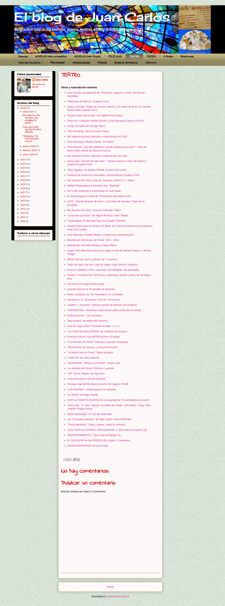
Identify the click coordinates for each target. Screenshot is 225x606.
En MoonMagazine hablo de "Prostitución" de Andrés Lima (99, 196)
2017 (23, 192)
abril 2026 (28, 111)
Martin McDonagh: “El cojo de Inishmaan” (89, 414)
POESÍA (151, 56)
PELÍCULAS (115, 56)
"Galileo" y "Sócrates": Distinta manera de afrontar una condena (102, 305)
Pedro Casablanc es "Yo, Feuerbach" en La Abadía (95, 294)
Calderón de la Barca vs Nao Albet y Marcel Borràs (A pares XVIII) (103, 175)
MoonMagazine (81, 62)
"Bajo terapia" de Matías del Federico (87, 320)
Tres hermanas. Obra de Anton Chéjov (88, 131)
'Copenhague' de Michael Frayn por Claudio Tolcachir (96, 220)
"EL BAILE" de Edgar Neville (82, 394)
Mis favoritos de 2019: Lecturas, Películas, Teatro (94, 210)
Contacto (150, 62)
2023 (23, 168)
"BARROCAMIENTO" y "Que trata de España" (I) (94, 435)
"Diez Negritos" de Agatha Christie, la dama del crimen (97, 169)
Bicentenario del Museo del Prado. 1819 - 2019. (93, 240)
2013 (23, 209)
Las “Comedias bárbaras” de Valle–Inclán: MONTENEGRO (99, 419)
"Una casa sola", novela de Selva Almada (31, 129)
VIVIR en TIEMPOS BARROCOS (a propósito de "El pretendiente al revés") (108, 400)
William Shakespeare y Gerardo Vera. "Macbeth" (93, 185)
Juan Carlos (42, 79)
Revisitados (187, 56)
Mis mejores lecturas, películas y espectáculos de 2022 (97, 136)
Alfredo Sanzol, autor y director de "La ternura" (92, 259)
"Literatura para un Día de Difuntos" (86, 378)
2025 (23, 159)
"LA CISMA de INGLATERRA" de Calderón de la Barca (97, 331)
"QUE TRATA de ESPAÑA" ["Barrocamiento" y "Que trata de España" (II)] (107, 429)
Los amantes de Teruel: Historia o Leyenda (90, 368)
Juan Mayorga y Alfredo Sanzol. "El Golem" (90, 141)
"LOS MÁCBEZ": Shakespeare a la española (91, 389)
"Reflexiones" (57, 62)
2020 (23, 180)
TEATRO (134, 56)
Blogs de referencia (126, 62)
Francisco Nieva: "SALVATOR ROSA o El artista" (93, 336)
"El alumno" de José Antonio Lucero (30, 138)
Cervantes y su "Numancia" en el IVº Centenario (93, 299)
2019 (23, 184)
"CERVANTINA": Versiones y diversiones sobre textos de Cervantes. (104, 310)
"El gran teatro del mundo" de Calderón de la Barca (95, 115)
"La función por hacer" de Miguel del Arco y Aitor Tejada (97, 215)
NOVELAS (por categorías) (51, 56)
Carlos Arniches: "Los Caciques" (84, 315)
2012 (23, 213)
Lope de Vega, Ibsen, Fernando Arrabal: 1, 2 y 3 (93, 326)
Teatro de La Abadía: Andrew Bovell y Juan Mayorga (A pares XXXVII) (105, 120)
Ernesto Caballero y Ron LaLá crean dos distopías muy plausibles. (103, 269)
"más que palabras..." (30, 62)
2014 (23, 205)
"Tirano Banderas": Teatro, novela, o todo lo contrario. (96, 424)
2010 (23, 221)
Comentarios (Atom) (118, 596)
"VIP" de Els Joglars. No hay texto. (86, 373)
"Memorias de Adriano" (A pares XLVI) (88, 101)
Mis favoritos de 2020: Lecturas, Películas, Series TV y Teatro (100, 180)
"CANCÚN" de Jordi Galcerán (83, 357)
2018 (23, 188)
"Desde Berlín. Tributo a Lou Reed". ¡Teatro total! (93, 363)
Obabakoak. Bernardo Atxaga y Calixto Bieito (91, 245)
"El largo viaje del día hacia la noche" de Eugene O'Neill (97, 384)
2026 (23, 108)
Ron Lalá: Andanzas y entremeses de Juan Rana (94, 190)
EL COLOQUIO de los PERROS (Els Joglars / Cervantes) (98, 440)
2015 (23, 200)
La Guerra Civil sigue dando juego (85, 283)
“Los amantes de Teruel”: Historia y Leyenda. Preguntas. (98, 342)
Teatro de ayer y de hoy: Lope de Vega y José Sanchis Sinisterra (102, 264)
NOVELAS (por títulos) (87, 56)
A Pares (168, 56)
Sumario (23, 56)
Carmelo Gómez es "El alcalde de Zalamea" (91, 289)
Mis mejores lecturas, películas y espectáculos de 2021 (97, 155)
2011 (23, 217)
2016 (23, 196)
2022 (23, 172)
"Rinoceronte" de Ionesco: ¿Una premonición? (92, 347)
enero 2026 (29, 154)
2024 (23, 163)
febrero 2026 (30, 150)
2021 (23, 176)
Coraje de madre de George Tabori (86, 126)
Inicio (110, 586)
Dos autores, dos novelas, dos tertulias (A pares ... (31, 119)
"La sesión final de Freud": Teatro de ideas (90, 352)
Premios (102, 62)
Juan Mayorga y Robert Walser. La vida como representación (100, 234)
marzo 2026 (29, 146)
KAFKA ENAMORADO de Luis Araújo (87, 445)
